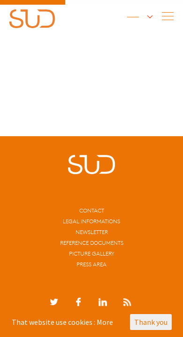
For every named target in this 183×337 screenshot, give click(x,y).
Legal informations (91, 221)
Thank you (151, 322)
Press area (91, 264)
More (105, 322)
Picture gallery (91, 253)
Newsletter (92, 231)
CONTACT (91, 210)
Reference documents (91, 242)
